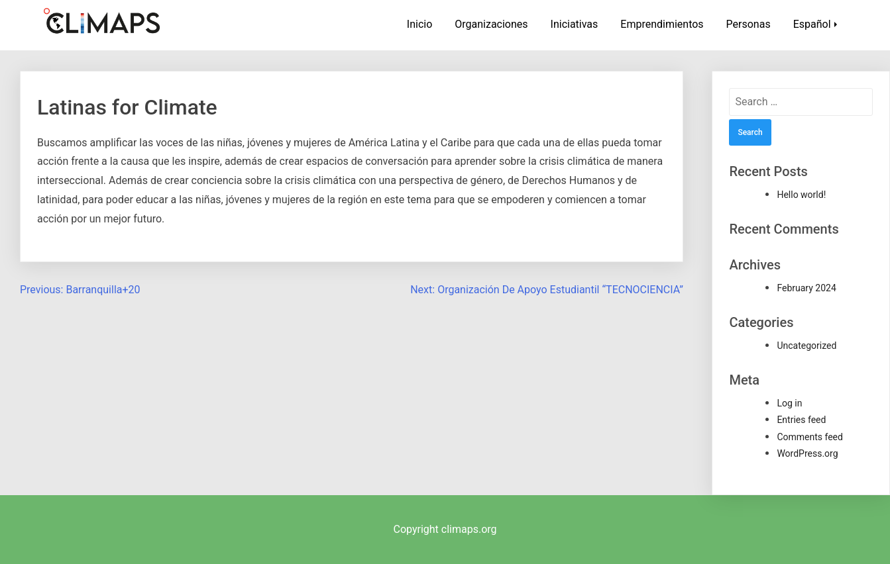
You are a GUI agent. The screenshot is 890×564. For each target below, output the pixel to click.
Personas (748, 24)
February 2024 (806, 288)
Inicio (419, 24)
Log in (789, 403)
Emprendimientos (661, 24)
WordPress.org (807, 453)
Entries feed (801, 419)
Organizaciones (491, 24)
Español (812, 24)
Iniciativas (574, 24)
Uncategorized (806, 345)
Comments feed (810, 437)
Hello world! (801, 194)
